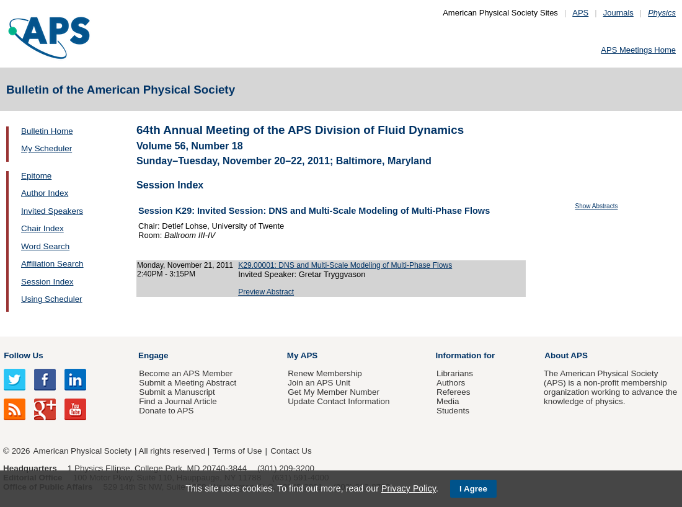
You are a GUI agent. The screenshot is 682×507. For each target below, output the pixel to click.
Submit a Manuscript (177, 392)
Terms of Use (237, 451)
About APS (566, 355)
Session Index (47, 281)
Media (447, 401)
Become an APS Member (185, 373)
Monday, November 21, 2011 (185, 265)
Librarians (454, 373)
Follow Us (23, 355)
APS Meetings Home (638, 50)
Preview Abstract (266, 292)
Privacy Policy (408, 488)
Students (452, 410)
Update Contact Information (338, 401)
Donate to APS (166, 410)
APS (580, 12)
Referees (453, 392)
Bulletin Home (47, 131)
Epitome (36, 175)
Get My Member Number (333, 392)
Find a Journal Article (177, 401)
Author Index (44, 193)
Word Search (45, 246)
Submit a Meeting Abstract (187, 382)
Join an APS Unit (319, 382)
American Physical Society (82, 451)
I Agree (473, 488)
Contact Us (290, 451)
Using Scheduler (51, 299)
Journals (618, 12)
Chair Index (42, 228)
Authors (450, 382)
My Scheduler (46, 148)
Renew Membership (325, 373)
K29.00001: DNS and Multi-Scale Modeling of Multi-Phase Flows (345, 265)
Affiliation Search (52, 263)
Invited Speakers (52, 211)
